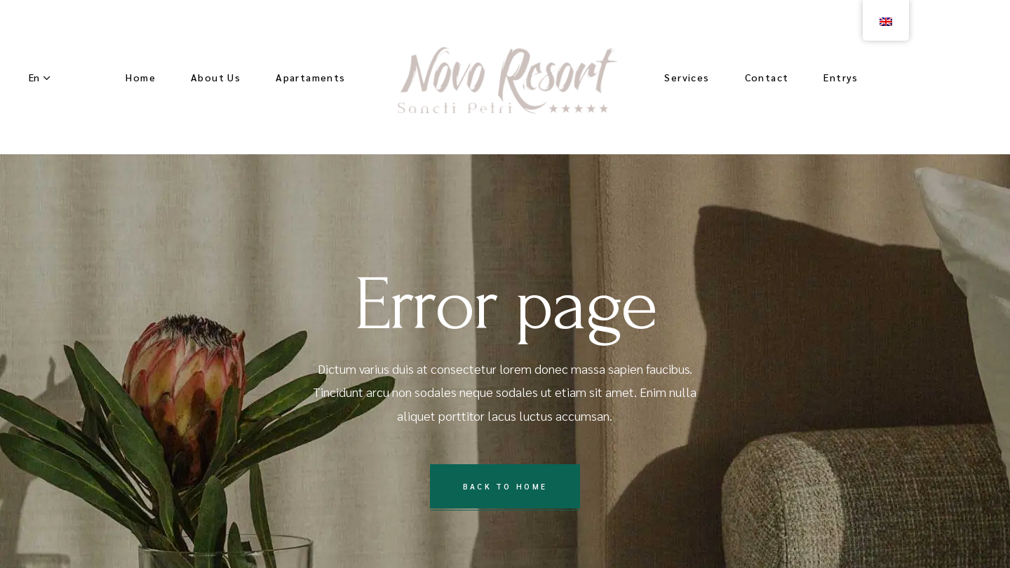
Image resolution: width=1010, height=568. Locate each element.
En (34, 77)
